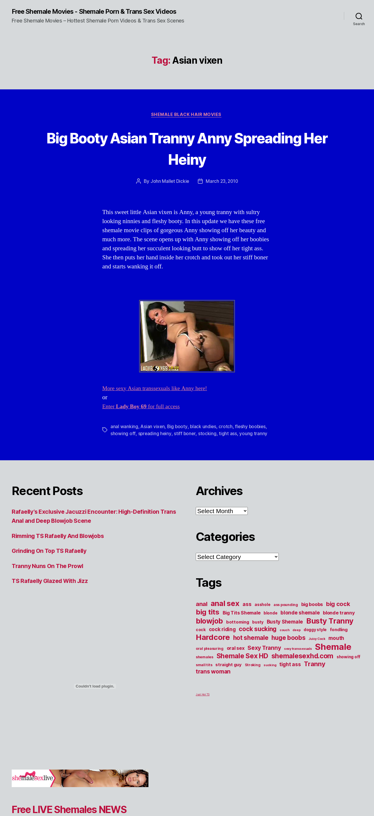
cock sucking (257, 637)
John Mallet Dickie (168, 189)
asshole (262, 613)
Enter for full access (144, 415)
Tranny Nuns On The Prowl (50, 574)
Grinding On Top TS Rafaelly (53, 559)
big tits (207, 620)
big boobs (312, 613)
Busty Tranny (330, 629)
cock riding (222, 638)
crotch (227, 435)
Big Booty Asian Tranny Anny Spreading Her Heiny (187, 156)
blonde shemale (300, 621)
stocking (207, 442)
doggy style (315, 638)
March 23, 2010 (222, 189)
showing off (122, 442)
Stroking (253, 673)
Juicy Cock (317, 647)
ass (247, 613)
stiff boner (185, 442)
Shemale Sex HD (242, 664)
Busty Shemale (285, 630)
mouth (336, 646)
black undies (204, 435)
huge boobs (288, 646)
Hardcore (213, 645)
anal (201, 612)
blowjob (209, 629)
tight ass (228, 442)
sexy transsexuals (298, 657)
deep (296, 638)
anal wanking (124, 435)
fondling (339, 638)
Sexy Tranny (264, 656)
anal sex (225, 611)
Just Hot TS (202, 702)
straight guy (228, 673)
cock (201, 638)
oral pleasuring (210, 657)
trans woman (213, 679)
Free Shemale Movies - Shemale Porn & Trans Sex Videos (90, 15)
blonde (270, 621)
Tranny (314, 672)
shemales (204, 665)
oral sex (236, 656)
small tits (204, 673)
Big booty (178, 435)
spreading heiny (155, 442)
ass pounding (285, 613)
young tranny (254, 442)
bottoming (237, 630)
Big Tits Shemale (242, 621)
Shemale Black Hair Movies (187, 122)
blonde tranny (339, 621)
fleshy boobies (252, 435)
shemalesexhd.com (302, 664)
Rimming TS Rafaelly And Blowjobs (63, 544)
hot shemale (251, 646)
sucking (270, 674)
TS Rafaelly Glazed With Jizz (53, 589)
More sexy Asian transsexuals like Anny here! (158, 397)
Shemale (333, 655)
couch (285, 638)
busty (258, 630)
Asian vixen (153, 435)
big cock (338, 612)
